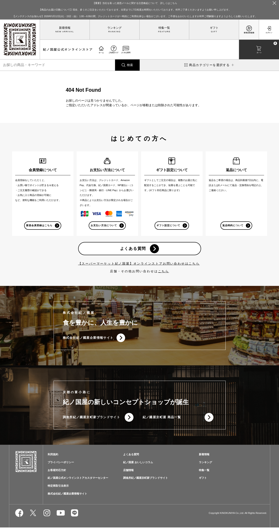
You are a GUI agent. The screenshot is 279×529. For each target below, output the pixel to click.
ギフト (214, 27)
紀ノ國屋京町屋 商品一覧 (162, 418)
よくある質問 (133, 249)
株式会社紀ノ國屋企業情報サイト (88, 339)
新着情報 (64, 27)
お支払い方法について (104, 225)
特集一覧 (164, 27)
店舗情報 (128, 471)
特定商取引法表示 (58, 487)
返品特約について (232, 225)
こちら (163, 272)
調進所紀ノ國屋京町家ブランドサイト (91, 418)
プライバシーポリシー (61, 463)
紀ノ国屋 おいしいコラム (138, 463)
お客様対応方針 (57, 471)
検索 (130, 65)
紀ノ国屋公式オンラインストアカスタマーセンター (78, 479)
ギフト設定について (168, 225)
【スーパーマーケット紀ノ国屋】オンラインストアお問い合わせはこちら (139, 264)
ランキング (114, 27)
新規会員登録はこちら (39, 225)
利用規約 (53, 455)
